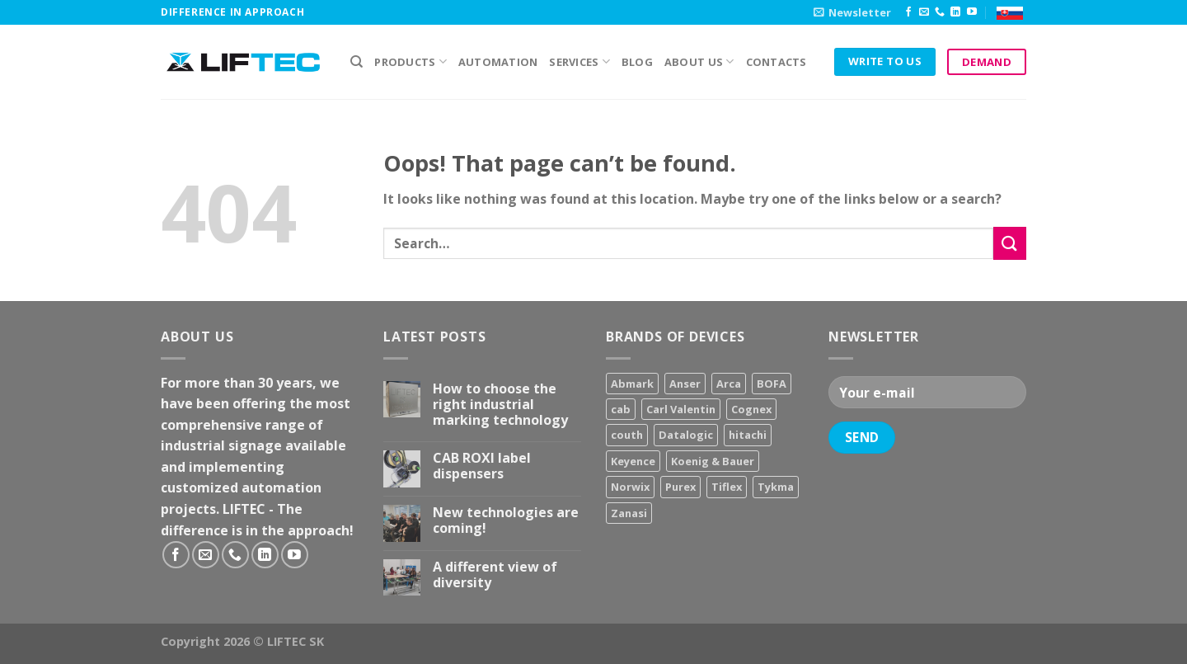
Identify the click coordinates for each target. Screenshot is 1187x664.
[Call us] (940, 12)
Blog (637, 61)
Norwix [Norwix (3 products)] (630, 486)
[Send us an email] (924, 12)
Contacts (776, 61)
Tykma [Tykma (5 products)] (776, 486)
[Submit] (1009, 243)
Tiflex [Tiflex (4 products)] (726, 486)
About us (699, 61)
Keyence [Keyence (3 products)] (633, 461)
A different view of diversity (495, 575)
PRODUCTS (410, 61)
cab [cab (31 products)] (621, 409)
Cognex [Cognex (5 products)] (751, 409)
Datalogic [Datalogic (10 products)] (686, 434)
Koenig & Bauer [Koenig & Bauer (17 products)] (712, 461)
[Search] (356, 62)
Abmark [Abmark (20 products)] (632, 383)
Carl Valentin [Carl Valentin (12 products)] (680, 409)
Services (579, 61)
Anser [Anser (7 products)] (685, 383)
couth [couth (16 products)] (627, 434)
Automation (498, 61)
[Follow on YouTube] (972, 12)
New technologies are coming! (506, 520)
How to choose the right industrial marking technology (500, 405)
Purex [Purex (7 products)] (680, 486)
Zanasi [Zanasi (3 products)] (629, 513)
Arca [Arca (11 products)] (728, 383)
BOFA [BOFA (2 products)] (771, 383)
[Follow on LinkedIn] (955, 12)
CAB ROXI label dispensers (482, 466)
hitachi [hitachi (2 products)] (748, 434)
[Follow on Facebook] (908, 12)
